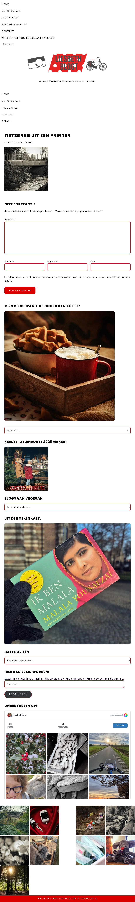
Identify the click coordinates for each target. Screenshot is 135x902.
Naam (9, 261)
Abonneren (18, 694)
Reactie (10, 219)
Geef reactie (24, 142)
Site (92, 261)
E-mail (52, 261)
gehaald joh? (69, 899)
